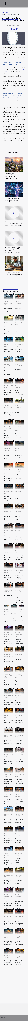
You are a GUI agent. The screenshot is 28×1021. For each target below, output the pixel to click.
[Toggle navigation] (3, 3)
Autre (7, 12)
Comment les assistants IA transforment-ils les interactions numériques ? (13, 200)
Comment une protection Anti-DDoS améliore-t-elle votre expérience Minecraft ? (14, 224)
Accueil (2, 12)
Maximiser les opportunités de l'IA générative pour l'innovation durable (11, 175)
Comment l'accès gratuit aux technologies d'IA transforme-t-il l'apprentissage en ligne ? (13, 249)
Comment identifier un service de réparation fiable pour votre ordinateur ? (14, 274)
